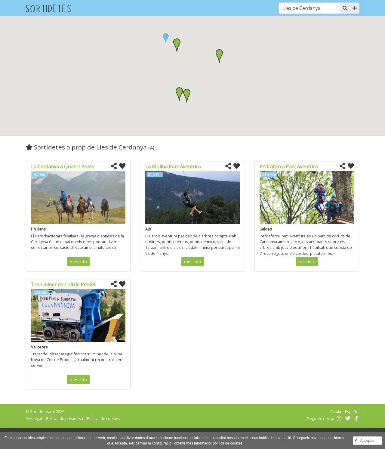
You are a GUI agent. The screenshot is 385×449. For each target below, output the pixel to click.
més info (78, 261)
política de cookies (227, 443)
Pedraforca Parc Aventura (289, 166)
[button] (176, 45)
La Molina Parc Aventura (173, 166)
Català (335, 411)
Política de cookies (103, 418)
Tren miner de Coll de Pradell (63, 284)
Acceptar (367, 440)
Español (352, 411)
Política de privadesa (64, 418)
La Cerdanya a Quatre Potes (62, 166)
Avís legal (34, 418)
